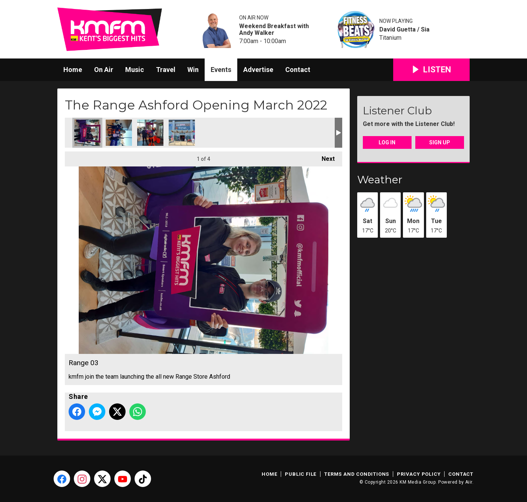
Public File (300, 474)
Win (193, 69)
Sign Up (439, 142)
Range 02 (119, 133)
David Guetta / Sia (404, 29)
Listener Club (397, 110)
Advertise (258, 69)
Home (72, 69)
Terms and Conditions (356, 474)
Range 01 (150, 133)
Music (134, 69)
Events (221, 69)
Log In (387, 142)
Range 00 (182, 133)
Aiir (468, 482)
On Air (103, 69)
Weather (380, 179)
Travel (165, 69)
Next (324, 156)
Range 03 (87, 133)
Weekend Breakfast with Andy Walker (274, 29)
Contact (297, 69)
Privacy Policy (418, 474)
